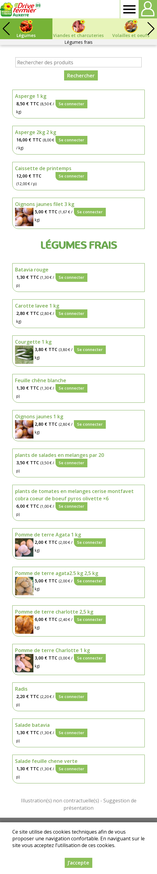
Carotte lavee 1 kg (37, 305)
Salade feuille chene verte (46, 761)
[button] (151, 28)
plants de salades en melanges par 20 (59, 455)
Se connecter (71, 103)
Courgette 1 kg (33, 341)
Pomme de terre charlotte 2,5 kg (54, 611)
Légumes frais (78, 42)
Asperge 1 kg (30, 96)
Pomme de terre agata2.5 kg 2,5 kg (56, 573)
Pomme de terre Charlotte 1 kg (52, 650)
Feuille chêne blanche (40, 380)
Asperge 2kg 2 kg (35, 132)
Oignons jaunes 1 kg (39, 416)
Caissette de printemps (43, 168)
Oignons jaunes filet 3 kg (44, 204)
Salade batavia (32, 725)
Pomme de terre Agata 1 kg (48, 534)
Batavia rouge (31, 269)
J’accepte (78, 862)
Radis (21, 688)
